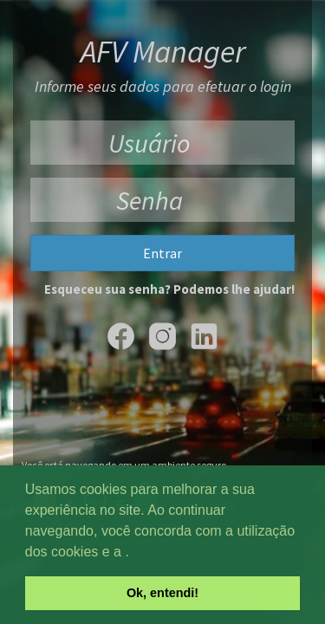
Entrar (162, 253)
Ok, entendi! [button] (162, 593)
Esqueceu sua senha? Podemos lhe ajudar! (169, 289)
